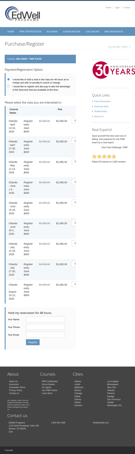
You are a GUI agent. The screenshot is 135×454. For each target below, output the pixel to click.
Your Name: (14, 319)
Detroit (77, 402)
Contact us (14, 393)
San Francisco (114, 399)
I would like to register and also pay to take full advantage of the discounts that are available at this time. (41, 88)
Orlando (111, 390)
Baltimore (78, 387)
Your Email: (13, 335)
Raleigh (110, 396)
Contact (126, 7)
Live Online (92, 31)
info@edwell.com (101, 422)
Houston (78, 405)
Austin (77, 384)
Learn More (47, 393)
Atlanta (77, 381)
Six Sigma (52, 31)
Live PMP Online (49, 390)
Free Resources (113, 31)
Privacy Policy (15, 390)
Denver (77, 399)
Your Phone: (14, 327)
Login (117, 7)
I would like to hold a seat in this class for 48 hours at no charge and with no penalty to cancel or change (41, 81)
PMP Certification (30, 31)
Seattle (110, 402)
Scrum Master (71, 31)
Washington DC (114, 405)
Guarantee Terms (17, 387)
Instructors (14, 384)
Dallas (77, 396)
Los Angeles (113, 381)
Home (108, 7)
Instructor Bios (101, 106)
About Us (98, 116)
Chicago (78, 393)
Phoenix (111, 393)
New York (111, 387)
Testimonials (100, 111)
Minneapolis (112, 384)
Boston (77, 390)
